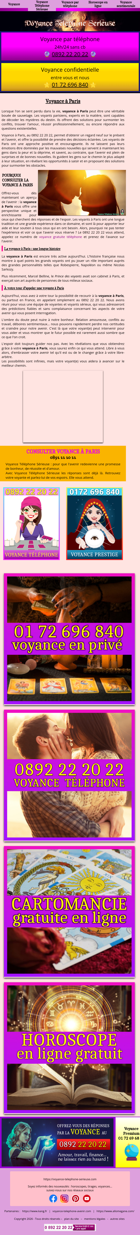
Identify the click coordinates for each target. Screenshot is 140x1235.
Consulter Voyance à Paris (63, 451)
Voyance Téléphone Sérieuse (42, 5)
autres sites (117, 1219)
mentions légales (94, 1219)
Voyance (14, 4)
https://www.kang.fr (34, 1211)
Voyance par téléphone (70, 4)
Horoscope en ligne (98, 4)
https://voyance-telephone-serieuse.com (69, 1179)
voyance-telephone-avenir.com (72, 1211)
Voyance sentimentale (126, 4)
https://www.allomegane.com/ (115, 1211)
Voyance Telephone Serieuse (70, 23)
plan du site (71, 1219)
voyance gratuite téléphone (60, 236)
